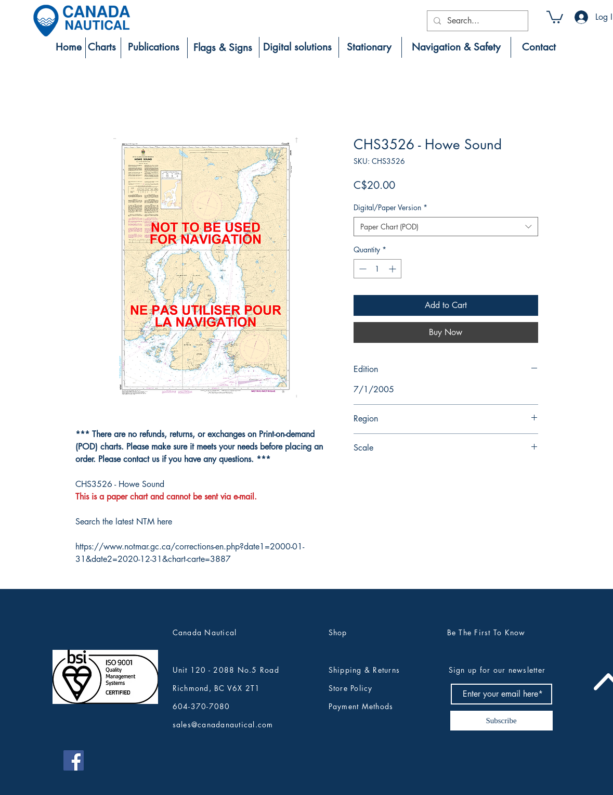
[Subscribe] (501, 720)
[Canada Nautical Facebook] (73, 760)
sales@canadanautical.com (223, 724)
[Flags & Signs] (222, 47)
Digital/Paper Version (390, 207)
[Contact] (538, 47)
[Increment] (393, 269)
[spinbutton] (377, 269)
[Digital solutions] (297, 47)
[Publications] (154, 47)
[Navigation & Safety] (456, 47)
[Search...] (476, 21)
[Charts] (102, 47)
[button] (554, 16)
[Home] (68, 47)
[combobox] (446, 227)
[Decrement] (361, 269)
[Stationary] (369, 47)
